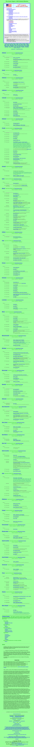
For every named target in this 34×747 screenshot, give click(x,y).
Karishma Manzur (15, 411)
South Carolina (27, 46)
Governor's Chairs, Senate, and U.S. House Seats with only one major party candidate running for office (17, 729)
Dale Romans (15, 290)
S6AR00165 (16, 84)
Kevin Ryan (14, 220)
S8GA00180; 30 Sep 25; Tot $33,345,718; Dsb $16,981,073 (22, 176)
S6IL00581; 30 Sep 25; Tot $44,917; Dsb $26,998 (21, 221)
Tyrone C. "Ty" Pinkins (16, 381)
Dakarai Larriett (15, 61)
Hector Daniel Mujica (16, 156)
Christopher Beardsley (16, 123)
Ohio (9, 46)
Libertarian (6, 626)
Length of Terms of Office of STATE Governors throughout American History (17, 737)
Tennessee (4, 564)
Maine (3, 311)
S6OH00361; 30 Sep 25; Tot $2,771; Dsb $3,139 (21, 487)
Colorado (20, 43)
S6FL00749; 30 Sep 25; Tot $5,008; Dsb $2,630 (21, 133)
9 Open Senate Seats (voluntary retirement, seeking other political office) (17, 16)
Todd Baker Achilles (24, 185)
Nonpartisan (7, 636)
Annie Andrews (15, 545)
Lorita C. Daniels (28, 596)
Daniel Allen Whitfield (16, 87)
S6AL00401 (16, 58)
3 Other (10, 27)
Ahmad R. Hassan (15, 581)
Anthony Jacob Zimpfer (16, 115)
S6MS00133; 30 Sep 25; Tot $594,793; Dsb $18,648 (21, 375)
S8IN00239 (16, 238)
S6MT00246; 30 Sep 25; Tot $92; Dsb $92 (20, 391)
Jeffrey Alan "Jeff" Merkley (20, 514)
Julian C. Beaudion (16, 561)
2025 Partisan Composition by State (17, 730)
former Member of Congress (16, 462)
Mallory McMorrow (20, 356)
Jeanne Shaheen (18, 415)
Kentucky (24, 44)
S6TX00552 (16, 580)
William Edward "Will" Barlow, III (17, 521)
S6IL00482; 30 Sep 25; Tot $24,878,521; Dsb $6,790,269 (22, 212)
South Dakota (5, 557)
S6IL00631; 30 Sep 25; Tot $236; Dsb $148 (20, 219)
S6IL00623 (16, 199)
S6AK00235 (16, 75)
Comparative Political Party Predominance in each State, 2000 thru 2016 (17, 734)
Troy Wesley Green (16, 505)
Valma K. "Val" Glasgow (16, 57)
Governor (14, 326)
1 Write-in (10, 32)
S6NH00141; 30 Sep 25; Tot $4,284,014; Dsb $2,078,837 (22, 414)
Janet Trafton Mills (19, 326)
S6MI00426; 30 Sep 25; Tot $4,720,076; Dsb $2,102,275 (22, 363)
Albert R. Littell (15, 376)
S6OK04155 (16, 504)
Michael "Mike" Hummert (16, 392)
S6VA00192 (16, 599)
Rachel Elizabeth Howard (16, 354)
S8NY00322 (16, 448)
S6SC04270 (16, 547)
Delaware (27, 43)
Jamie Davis (15, 306)
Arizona (11, 43)
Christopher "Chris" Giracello (17, 552)
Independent (7, 634)
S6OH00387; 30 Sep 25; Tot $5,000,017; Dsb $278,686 (22, 492)
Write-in (6, 641)
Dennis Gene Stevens (16, 159)
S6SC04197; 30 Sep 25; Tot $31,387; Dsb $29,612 (21, 551)
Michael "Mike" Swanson (16, 585)
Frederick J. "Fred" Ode (16, 490)
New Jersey (16, 45)
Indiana (17, 44)
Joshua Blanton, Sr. (16, 282)
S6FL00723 (16, 137)
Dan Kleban (14, 321)
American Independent (8, 628)
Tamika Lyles (15, 152)
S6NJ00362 (16, 432)
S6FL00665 (16, 155)
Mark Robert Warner (19, 602)
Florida (5, 44)
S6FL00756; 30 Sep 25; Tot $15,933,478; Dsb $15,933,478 (22, 164)
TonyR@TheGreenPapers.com (22, 743)
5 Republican (11, 17)
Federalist (6, 629)
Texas (3, 573)
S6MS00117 (16, 377)
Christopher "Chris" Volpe (16, 495)
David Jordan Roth (16, 183)
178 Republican (11, 21)
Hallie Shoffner (15, 85)
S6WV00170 (16, 610)
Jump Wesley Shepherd (16, 222)
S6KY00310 (16, 295)
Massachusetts (5, 335)
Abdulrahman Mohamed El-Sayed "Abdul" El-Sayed (20, 352)
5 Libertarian (10, 24)
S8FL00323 (16, 135)
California (17, 43)
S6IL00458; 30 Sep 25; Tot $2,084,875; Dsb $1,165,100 (22, 226)
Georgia (8, 44)
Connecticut (23, 43)
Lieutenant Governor (16, 224)
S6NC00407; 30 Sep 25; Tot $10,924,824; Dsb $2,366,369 (22, 458)
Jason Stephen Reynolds (16, 600)
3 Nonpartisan (11, 26)
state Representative (16, 158)
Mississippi (4, 370)
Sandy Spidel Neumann (16, 274)
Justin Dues (15, 459)
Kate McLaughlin (15, 394)
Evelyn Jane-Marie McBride (17, 154)
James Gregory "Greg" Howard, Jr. (17, 59)
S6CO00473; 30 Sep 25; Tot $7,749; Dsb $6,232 (21, 106)
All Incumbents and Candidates (11, 9)
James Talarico (22, 587)
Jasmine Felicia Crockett (23, 578)
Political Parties (6, 616)
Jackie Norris (24, 248)
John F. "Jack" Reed (19, 537)
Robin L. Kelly (22, 206)
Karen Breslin (15, 102)
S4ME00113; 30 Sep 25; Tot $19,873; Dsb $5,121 (21, 318)
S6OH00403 (16, 494)
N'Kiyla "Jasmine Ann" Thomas (17, 507)
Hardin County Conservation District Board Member (20, 294)
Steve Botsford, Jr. (15, 193)
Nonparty (6, 637)
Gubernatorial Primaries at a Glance (17, 725)
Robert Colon (15, 455)
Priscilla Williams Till (16, 378)
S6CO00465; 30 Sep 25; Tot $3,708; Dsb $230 (21, 116)
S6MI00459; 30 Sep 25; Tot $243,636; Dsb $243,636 (21, 366)
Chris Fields (15, 430)
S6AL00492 (16, 64)
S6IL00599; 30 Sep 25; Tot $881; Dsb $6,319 (20, 223)
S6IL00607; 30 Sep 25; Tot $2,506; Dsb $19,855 (21, 201)
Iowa (19, 44)
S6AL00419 (16, 60)
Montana (4, 384)
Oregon (15, 46)
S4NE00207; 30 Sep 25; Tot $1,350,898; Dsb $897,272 (22, 404)
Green (6, 625)
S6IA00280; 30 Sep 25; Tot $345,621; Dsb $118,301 (21, 250)
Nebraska (5, 45)
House (20, 722)
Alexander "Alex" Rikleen (16, 345)
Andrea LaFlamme (16, 324)
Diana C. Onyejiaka (16, 569)
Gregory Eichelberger (22, 598)
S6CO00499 (16, 104)
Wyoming (18, 47)
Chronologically (12, 716)
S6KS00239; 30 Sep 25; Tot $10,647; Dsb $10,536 (21, 271)
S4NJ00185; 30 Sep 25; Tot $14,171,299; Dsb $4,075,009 (22, 427)
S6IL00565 (16, 197)
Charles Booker (23, 283)
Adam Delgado (15, 200)
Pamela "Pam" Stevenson (23, 292)
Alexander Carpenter (15, 577)
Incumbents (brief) (9, 8)
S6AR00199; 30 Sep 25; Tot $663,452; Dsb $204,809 (22, 86)
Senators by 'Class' (16, 723)
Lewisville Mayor (15, 82)
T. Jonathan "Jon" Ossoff (20, 175)
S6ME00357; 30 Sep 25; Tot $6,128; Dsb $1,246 (21, 320)
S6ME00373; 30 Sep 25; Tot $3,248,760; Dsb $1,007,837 (22, 329)
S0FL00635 (16, 151)
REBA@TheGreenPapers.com (17, 742)
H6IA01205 (16, 247)
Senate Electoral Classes (18, 70)
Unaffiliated (6, 639)
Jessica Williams (15, 114)
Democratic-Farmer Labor (8, 622)
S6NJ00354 (16, 429)
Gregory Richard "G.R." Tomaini (17, 431)
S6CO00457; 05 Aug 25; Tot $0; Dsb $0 (20, 113)
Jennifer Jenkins (29, 149)
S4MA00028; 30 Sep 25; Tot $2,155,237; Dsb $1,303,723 (22, 340)
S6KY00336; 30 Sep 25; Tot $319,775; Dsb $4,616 (21, 297)
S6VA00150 (16, 601)
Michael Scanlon (15, 112)
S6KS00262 (16, 275)
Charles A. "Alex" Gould (16, 140)
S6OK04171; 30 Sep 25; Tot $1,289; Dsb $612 (21, 506)
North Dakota (6, 46)
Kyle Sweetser (15, 65)
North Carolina (27, 45)
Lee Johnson (15, 554)
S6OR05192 (16, 517)
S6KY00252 (16, 289)
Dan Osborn (15, 403)
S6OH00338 (16, 489)
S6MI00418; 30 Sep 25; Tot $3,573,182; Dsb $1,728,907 (22, 353)
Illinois (15, 44)
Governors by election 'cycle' (17, 724)
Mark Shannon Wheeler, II (17, 67)
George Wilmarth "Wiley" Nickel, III (25, 462)
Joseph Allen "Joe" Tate (22, 364)
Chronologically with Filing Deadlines (19, 716)
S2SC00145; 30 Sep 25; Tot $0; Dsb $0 (20, 549)
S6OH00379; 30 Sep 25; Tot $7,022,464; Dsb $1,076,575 (22, 482)
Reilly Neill (22, 395)
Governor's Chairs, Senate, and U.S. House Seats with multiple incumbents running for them (17, 728)
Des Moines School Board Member (17, 248)
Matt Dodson (15, 439)
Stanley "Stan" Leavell (16, 213)
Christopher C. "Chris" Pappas (24, 413)
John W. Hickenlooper (19, 107)
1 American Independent (12, 28)
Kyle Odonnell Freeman (16, 550)
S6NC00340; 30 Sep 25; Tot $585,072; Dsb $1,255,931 (22, 468)
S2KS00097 (16, 273)
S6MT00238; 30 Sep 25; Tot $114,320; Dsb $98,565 (21, 396)
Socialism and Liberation (8, 630)
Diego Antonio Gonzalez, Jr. (17, 236)
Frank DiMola (15, 138)
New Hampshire (12, 45)
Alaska (9, 43)
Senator (14, 107)
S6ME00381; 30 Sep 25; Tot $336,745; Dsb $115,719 (22, 323)
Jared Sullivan (22, 419)
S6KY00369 (16, 291)
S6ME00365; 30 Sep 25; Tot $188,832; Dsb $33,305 (21, 333)
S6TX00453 (16, 583)
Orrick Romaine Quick (16, 469)
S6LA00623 (16, 309)
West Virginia (5, 605)
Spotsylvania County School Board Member (19, 596)
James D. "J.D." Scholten (22, 253)
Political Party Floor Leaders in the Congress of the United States (17, 736)
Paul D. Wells (15, 518)
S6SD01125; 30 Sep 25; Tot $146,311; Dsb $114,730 (22, 562)
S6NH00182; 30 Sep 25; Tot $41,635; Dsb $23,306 (21, 412)
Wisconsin (15, 47)
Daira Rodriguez (15, 330)
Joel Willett (14, 296)
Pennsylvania (18, 46)
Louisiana (27, 44)
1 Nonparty (10, 30)
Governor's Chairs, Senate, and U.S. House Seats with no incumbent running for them (17, 727)
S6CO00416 (16, 111)
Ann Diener (14, 74)
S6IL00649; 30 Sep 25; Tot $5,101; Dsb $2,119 (21, 215)
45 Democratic (11, 11)
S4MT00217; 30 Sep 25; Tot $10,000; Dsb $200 (21, 393)
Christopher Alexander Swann (17, 227)
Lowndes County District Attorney (18, 374)
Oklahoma (12, 46)
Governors (14, 722)
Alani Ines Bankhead (16, 389)
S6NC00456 (16, 460)
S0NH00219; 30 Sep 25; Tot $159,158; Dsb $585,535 (22, 418)
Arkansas (14, 43)
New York (23, 45)
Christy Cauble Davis (16, 267)
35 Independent (11, 22)
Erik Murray (14, 269)
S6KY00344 (16, 287)
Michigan (4, 348)
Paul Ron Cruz (15, 136)
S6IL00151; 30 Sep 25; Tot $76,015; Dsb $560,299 (21, 204)
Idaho (13, 44)
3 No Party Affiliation (12, 25)
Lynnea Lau (15, 488)
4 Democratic (11, 18)
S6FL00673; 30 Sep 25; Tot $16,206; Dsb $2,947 (21, 153)
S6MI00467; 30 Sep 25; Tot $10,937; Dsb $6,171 (21, 355)
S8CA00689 (16, 95)
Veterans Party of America (9, 631)
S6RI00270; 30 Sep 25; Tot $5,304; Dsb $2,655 (21, 536)
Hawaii (10, 44)
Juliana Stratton (21, 224)
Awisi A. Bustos (15, 196)
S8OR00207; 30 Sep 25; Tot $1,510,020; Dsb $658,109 (22, 515)
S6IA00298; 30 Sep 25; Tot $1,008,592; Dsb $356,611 (22, 258)
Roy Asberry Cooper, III (21, 456)
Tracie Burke (15, 304)
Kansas (22, 44)
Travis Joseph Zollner (16, 367)
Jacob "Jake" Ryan (16, 516)
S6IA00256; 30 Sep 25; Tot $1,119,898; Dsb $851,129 (22, 252)
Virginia (4, 591)
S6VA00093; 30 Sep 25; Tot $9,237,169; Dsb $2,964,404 (22, 603)
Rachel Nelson (15, 529)
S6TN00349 (16, 570)
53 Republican (11, 10)
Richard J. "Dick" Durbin (19, 202)
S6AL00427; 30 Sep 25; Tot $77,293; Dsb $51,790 (21, 62)
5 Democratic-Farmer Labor (13, 23)
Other (6, 638)
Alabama (6, 43)
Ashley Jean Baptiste (16, 134)
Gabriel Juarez (15, 94)
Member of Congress (16, 206)
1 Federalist (10, 29)
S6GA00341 (16, 174)
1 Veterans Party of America (13, 31)
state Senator (15, 356)
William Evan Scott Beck (16, 503)
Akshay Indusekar (15, 205)
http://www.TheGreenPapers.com (18, 744)
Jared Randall (15, 288)
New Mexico (20, 45)
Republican (6, 623)
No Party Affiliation (7, 635)
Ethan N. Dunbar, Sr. (21, 82)
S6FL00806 (16, 157)
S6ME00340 (16, 325)
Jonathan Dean (15, 198)
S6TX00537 (16, 589)
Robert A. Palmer (15, 216)
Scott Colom (25, 374)
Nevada (8, 45)
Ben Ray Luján (18, 440)
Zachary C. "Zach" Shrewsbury (17, 611)
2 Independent (11, 12)
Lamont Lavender (15, 63)
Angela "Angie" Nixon (22, 158)
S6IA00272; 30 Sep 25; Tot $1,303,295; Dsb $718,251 (22, 260)
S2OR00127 (16, 522)
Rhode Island (22, 46)
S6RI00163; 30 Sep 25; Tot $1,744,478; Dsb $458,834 (22, 538)
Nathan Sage (15, 251)
